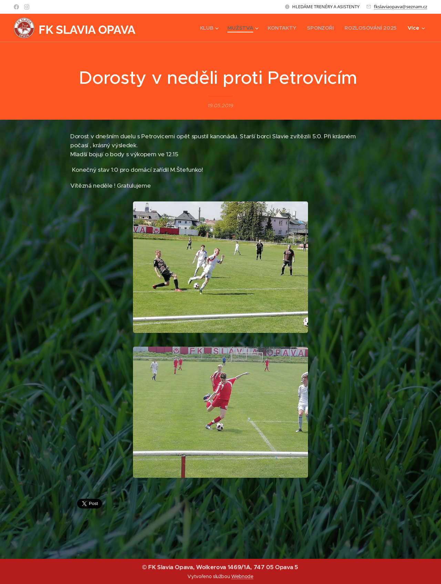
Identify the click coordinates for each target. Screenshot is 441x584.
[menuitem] (206, 28)
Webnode (242, 576)
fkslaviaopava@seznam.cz (400, 6)
